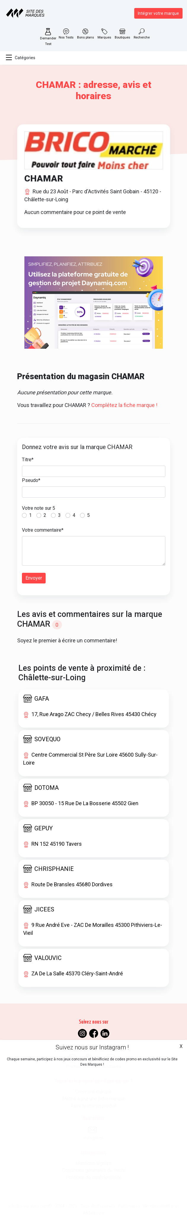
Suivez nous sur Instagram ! (92, 1047)
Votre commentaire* (42, 530)
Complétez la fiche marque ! (124, 405)
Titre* (27, 459)
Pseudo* (31, 480)
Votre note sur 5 (38, 508)
